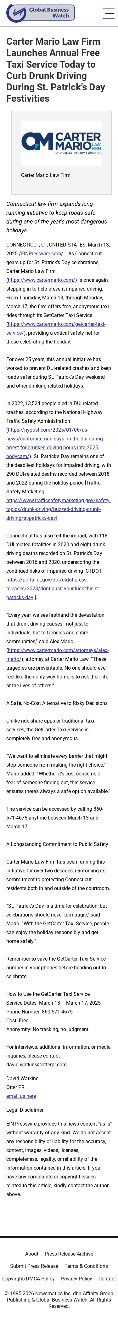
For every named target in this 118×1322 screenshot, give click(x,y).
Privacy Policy (76, 1279)
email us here (21, 1096)
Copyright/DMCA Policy (28, 1279)
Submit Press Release (34, 1266)
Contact (107, 1279)
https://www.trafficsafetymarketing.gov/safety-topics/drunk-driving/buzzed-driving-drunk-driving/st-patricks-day (58, 509)
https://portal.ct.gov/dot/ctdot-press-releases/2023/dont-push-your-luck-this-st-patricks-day (53, 588)
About (31, 1254)
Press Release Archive (69, 1254)
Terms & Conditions (86, 1266)
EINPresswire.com (41, 254)
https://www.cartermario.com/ (41, 280)
